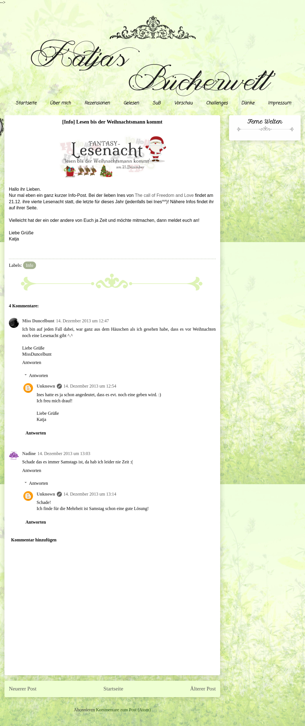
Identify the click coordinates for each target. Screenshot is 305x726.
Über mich (60, 103)
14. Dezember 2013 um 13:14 (89, 494)
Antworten (31, 362)
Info (29, 265)
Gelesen (131, 103)
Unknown (46, 386)
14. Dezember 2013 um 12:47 (82, 320)
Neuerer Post (23, 689)
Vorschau (183, 103)
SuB (156, 103)
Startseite (26, 103)
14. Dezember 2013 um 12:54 (89, 386)
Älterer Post (203, 689)
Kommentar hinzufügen (34, 539)
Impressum (279, 103)
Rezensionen (97, 103)
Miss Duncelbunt (38, 320)
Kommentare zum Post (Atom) (123, 709)
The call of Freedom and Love (164, 195)
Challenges (217, 103)
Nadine (29, 453)
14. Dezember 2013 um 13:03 (63, 453)
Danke (247, 103)
